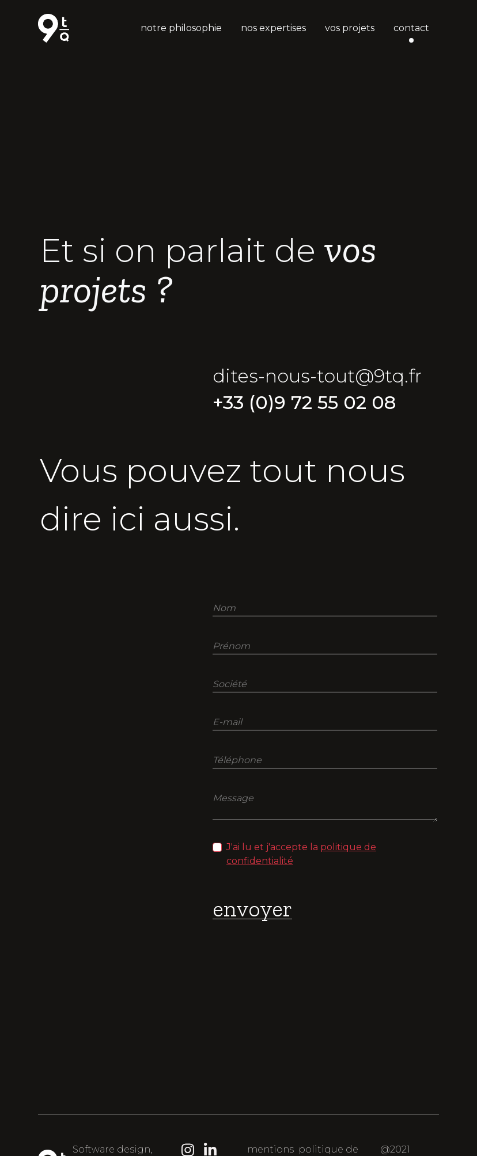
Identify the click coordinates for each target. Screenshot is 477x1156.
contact (411, 27)
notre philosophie (181, 27)
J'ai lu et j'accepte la (301, 854)
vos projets (349, 27)
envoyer (252, 908)
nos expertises (273, 27)
